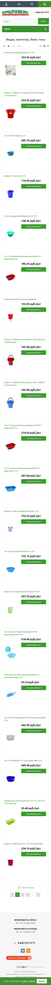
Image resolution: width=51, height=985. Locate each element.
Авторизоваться (34, 63)
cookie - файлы (28, 981)
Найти (43, 21)
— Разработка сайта (31, 967)
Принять (41, 981)
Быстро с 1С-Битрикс (17, 958)
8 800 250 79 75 (42, 12)
